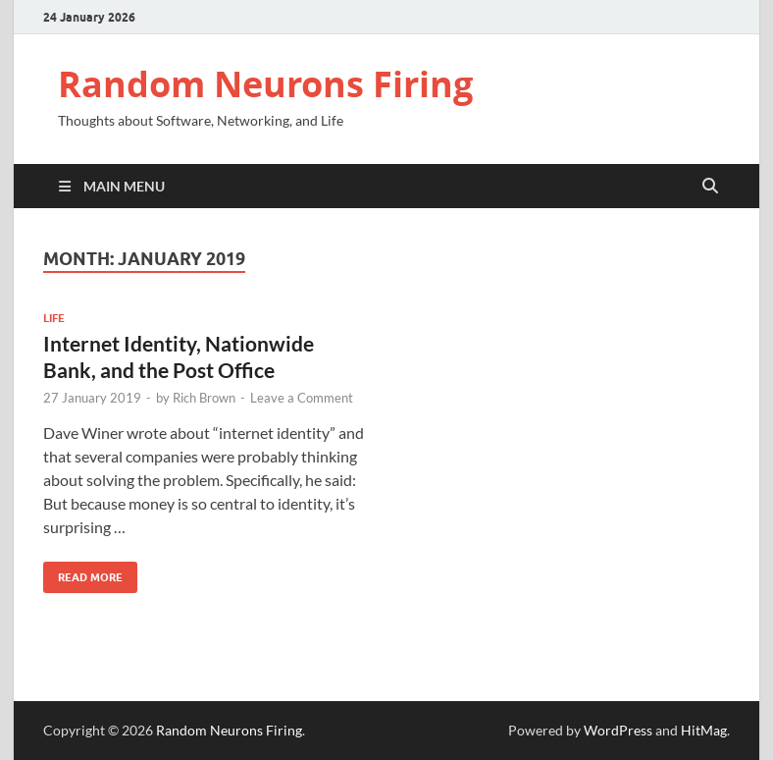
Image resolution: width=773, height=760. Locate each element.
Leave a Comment (301, 398)
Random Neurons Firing (265, 84)
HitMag (704, 730)
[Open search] (710, 186)
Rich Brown (204, 398)
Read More (83, 573)
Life (54, 318)
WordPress (618, 730)
